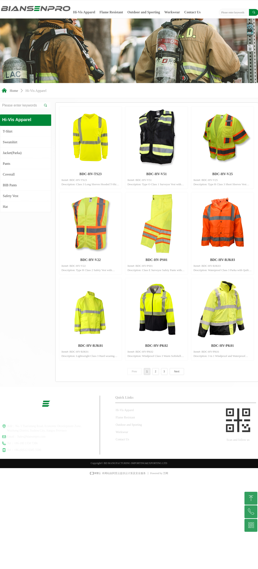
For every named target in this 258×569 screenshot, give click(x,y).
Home (14, 91)
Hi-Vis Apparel (36, 91)
